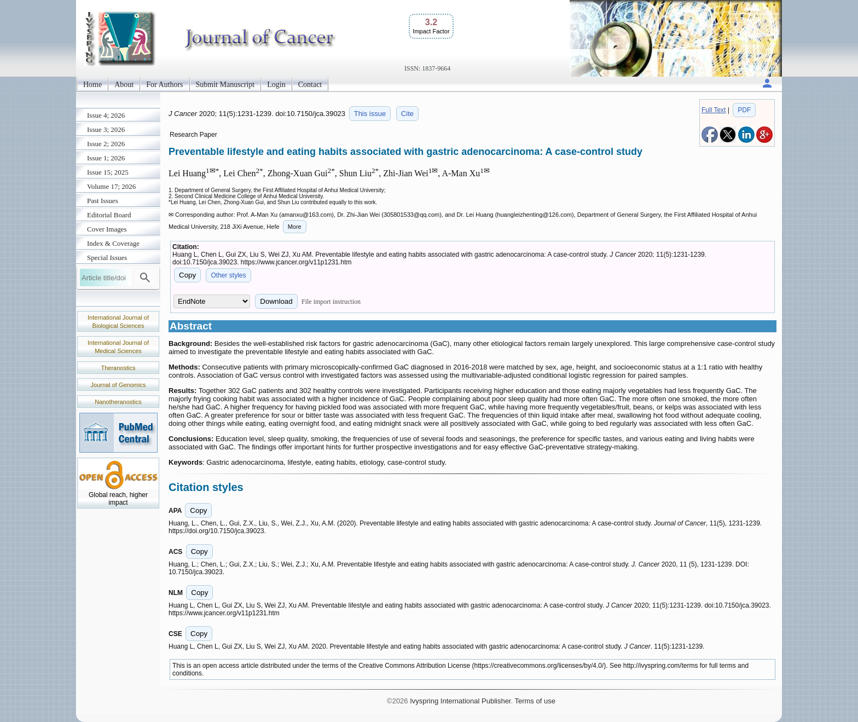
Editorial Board (109, 215)
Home (92, 84)
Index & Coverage (113, 243)
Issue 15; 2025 (108, 172)
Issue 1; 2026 (106, 158)
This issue (370, 113)
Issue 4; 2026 (106, 115)
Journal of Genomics (118, 385)
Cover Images (107, 229)
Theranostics (118, 368)
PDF (744, 110)
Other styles (228, 275)
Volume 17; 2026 (111, 186)
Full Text (714, 110)
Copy (187, 275)
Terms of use (534, 701)
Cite (407, 113)
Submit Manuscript (225, 84)
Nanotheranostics (118, 401)
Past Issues (102, 201)
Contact (310, 84)
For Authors (164, 84)
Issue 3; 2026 (106, 129)
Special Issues (107, 257)
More (295, 226)
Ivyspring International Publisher (460, 701)
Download (276, 301)
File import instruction (331, 301)
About (124, 84)
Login (276, 84)
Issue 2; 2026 (106, 144)
